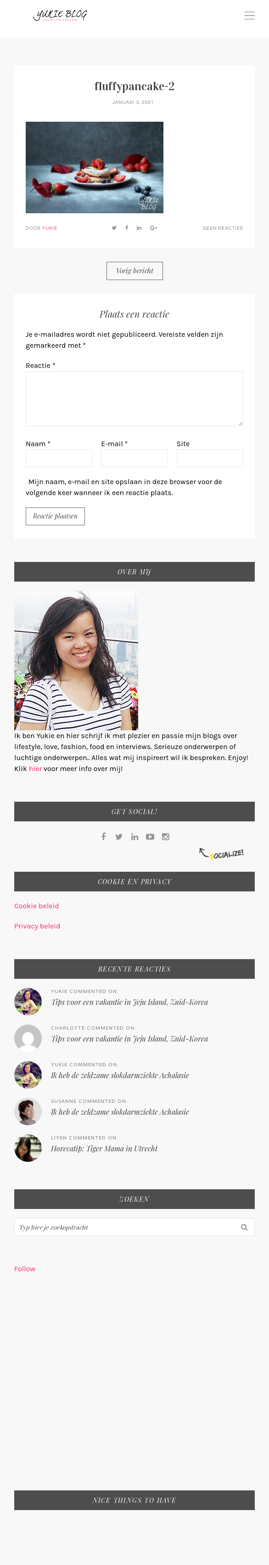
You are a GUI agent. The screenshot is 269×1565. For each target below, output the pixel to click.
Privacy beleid (37, 926)
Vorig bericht (134, 270)
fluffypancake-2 (134, 86)
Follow (24, 1268)
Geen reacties (223, 228)
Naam (38, 443)
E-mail (114, 443)
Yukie (49, 228)
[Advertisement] (134, 1388)
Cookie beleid (36, 905)
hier (36, 768)
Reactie (41, 365)
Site (183, 443)
